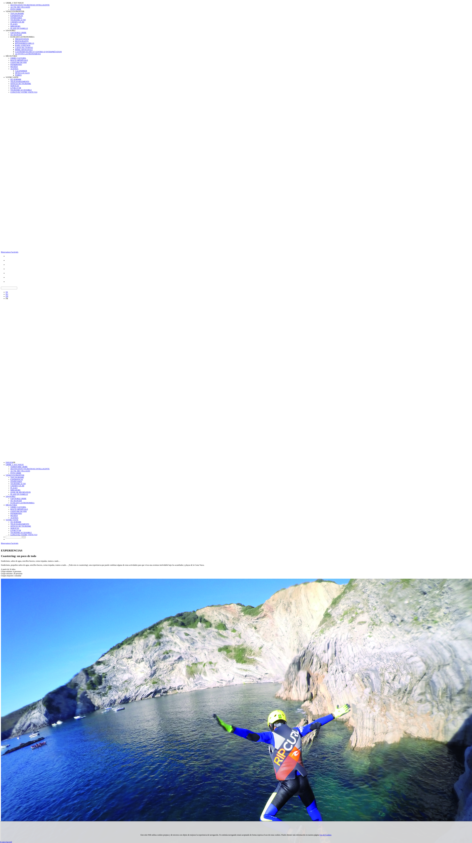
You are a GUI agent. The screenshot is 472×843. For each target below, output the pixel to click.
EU (7, 294)
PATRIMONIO (16, 65)
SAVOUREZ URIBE (18, 33)
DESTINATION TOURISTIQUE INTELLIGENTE (30, 5)
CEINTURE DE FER (18, 62)
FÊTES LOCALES (22, 73)
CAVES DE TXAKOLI (24, 48)
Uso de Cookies (325, 835)
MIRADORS (15, 26)
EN (7, 296)
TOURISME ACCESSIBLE (21, 90)
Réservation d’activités (9, 252)
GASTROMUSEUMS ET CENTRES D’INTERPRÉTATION (38, 52)
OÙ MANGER (16, 35)
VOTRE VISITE (12, 77)
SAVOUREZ (10, 31)
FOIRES (18, 75)
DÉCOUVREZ (11, 56)
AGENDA (14, 69)
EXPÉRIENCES (16, 16)
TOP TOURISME (17, 14)
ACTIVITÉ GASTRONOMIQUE (28, 54)
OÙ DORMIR (15, 79)
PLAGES (13, 24)
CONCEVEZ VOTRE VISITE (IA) (23, 92)
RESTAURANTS (21, 41)
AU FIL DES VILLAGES (20, 7)
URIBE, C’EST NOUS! (15, 3)
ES (7, 292)
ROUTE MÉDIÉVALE (19, 60)
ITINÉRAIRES (16, 18)
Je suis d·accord (6, 842)
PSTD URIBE (15, 9)
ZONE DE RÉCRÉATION (20, 492)
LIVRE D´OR (15, 88)
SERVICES (14, 86)
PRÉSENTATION (22, 39)
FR (7, 298)
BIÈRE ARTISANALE (24, 50)
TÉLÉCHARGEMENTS (19, 82)
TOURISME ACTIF (18, 20)
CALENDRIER (21, 71)
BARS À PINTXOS (22, 45)
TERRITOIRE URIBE (18, 467)
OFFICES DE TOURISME (20, 84)
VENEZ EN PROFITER (15, 11)
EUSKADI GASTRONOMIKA (22, 37)
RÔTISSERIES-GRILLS (24, 43)
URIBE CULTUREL (18, 58)
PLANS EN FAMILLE (19, 28)
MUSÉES (14, 67)
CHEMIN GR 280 (17, 22)
